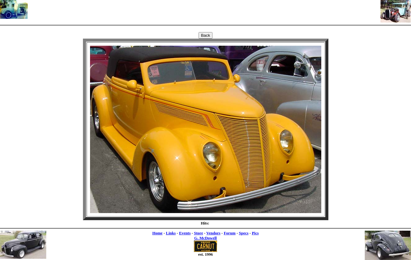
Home (157, 233)
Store (198, 233)
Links (171, 233)
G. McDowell (205, 238)
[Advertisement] (204, 9)
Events (185, 233)
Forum (230, 233)
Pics (255, 233)
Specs (244, 233)
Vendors (213, 233)
